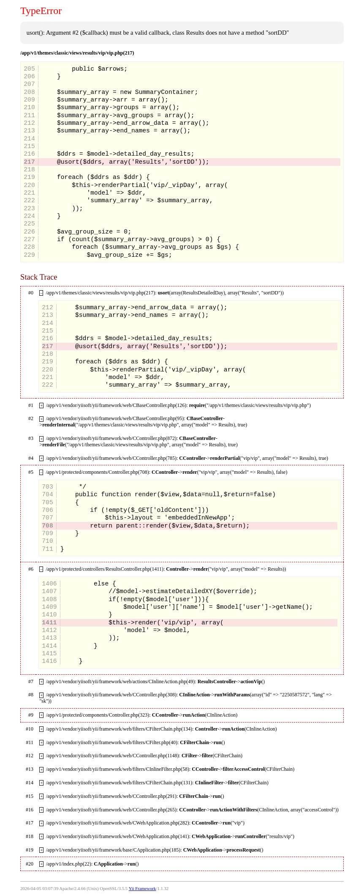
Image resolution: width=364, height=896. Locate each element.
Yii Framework (142, 888)
